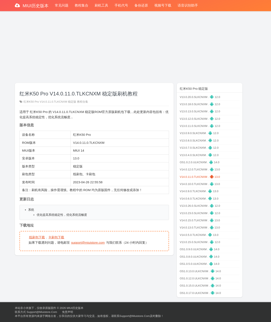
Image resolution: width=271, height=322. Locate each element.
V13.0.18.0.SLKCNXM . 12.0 (200, 104)
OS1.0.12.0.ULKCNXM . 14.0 (200, 278)
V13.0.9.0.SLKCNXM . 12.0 (199, 133)
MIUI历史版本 (35, 5)
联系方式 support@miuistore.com (36, 312)
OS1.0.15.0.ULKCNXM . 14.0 (200, 285)
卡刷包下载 (56, 237)
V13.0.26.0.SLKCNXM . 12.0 (200, 205)
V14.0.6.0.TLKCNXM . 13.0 (199, 198)
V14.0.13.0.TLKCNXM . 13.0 (200, 227)
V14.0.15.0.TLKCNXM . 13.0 (200, 220)
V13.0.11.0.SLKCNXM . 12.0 (200, 126)
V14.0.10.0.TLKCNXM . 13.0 (200, 184)
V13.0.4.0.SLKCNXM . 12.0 (199, 155)
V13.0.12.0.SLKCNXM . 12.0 (200, 118)
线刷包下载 (37, 237)
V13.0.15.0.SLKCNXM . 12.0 (200, 242)
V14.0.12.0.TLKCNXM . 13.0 (200, 169)
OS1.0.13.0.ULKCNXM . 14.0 (200, 271)
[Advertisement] (135, 45)
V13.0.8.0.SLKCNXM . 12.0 (199, 140)
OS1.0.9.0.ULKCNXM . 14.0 (199, 249)
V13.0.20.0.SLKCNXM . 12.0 (200, 97)
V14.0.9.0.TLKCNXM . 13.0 (199, 191)
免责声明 (67, 312)
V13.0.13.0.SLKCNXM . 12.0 (200, 111)
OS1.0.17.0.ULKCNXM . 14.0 (200, 293)
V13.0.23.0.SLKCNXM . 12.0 (200, 213)
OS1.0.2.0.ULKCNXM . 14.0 (199, 162)
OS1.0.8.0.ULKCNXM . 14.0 (199, 256)
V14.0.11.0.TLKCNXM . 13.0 (200, 176)
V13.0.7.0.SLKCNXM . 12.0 (199, 147)
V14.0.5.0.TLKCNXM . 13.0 (199, 234)
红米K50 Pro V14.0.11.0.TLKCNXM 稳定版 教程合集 (56, 101)
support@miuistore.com (88, 243)
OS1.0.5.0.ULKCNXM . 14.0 (199, 263)
